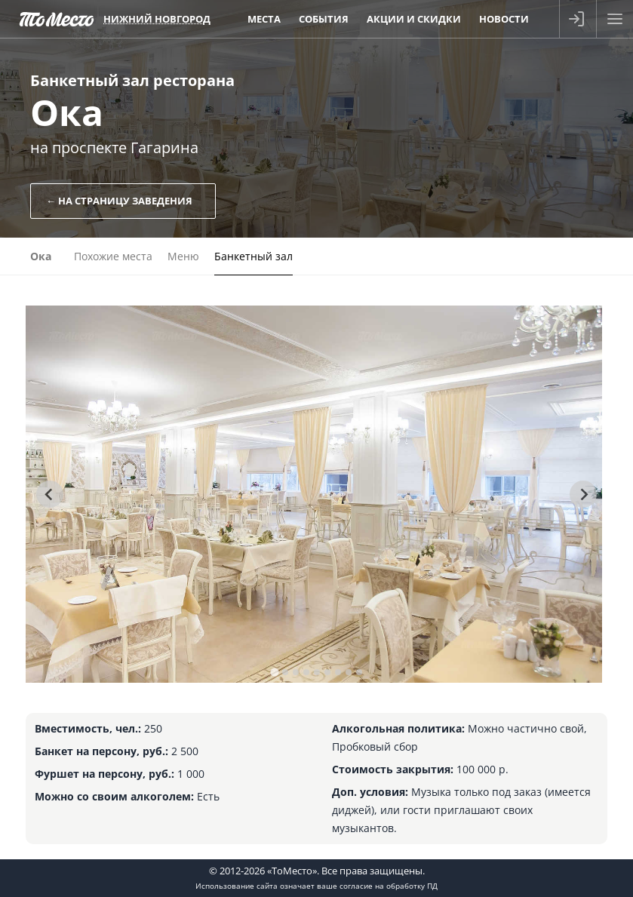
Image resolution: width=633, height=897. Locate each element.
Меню (183, 256)
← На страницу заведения (119, 200)
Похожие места (113, 256)
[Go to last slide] (49, 494)
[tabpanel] (314, 494)
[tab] (274, 672)
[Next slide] (583, 494)
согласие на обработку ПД (389, 885)
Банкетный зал (253, 256)
